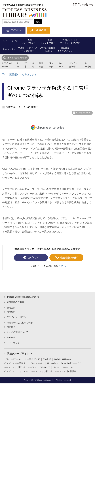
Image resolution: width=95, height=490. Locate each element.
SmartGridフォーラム (71, 363)
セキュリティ (29, 74)
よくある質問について (17, 332)
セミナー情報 (88, 65)
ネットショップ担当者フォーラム (20, 367)
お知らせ (11, 337)
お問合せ (11, 327)
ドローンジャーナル (62, 367)
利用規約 (11, 312)
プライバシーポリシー (17, 317)
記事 (26, 65)
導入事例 (51, 65)
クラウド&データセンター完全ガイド (22, 359)
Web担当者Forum (62, 359)
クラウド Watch (36, 363)
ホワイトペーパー (7, 65)
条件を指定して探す (17, 58)
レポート (61, 65)
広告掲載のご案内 (15, 302)
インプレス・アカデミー (16, 371)
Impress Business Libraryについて (23, 297)
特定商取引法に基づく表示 (20, 322)
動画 (18, 65)
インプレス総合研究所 (14, 363)
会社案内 (11, 307)
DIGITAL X (45, 367)
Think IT (47, 359)
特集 (33, 65)
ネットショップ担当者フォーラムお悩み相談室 (53, 371)
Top (4, 74)
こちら (62, 266)
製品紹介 (41, 65)
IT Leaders (52, 363)
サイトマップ (13, 343)
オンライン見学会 (74, 65)
